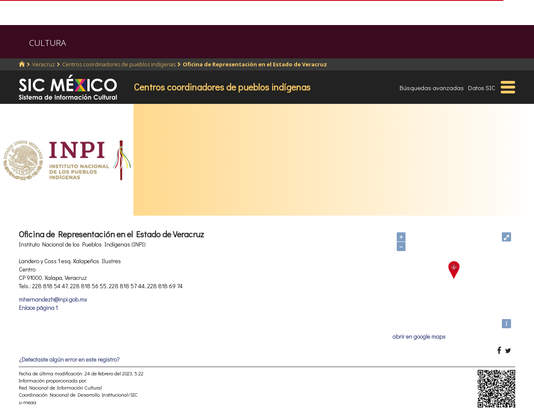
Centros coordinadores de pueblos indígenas (119, 64)
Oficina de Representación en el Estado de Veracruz (255, 64)
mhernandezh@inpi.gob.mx (53, 299)
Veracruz (43, 64)
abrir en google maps (419, 336)
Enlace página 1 (38, 308)
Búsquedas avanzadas (432, 87)
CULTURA (47, 42)
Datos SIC (481, 87)
